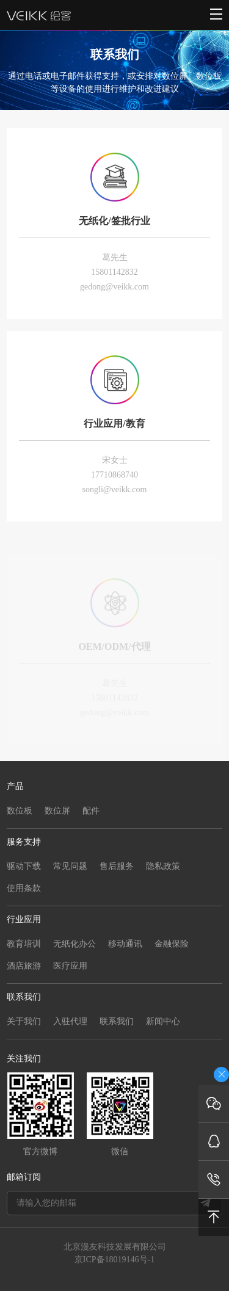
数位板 (19, 810)
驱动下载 (24, 866)
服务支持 (24, 841)
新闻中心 (163, 1021)
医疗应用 (70, 965)
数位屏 (57, 810)
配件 (91, 810)
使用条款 (24, 888)
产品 (15, 786)
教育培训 (24, 943)
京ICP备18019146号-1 (114, 1259)
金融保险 (171, 943)
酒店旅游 (24, 965)
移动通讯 (125, 943)
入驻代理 (70, 1021)
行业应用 (24, 919)
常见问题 (70, 866)
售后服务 (117, 866)
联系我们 (24, 997)
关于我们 (24, 1021)
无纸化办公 (74, 943)
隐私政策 (163, 866)
